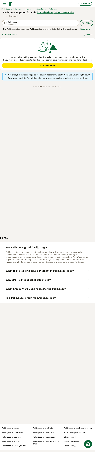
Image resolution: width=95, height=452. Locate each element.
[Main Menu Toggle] (4, 3)
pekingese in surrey (11, 441)
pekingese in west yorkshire (14, 446)
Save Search (9, 35)
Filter (86, 23)
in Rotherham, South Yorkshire (55, 12)
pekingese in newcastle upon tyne (46, 442)
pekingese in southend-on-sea (78, 428)
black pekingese (71, 437)
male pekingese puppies (75, 432)
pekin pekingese (71, 446)
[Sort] (87, 34)
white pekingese (71, 441)
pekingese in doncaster (12, 432)
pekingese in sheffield (43, 428)
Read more (85, 29)
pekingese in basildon (12, 437)
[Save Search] (88, 444)
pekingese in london (11, 428)
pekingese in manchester (44, 437)
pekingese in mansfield (43, 432)
